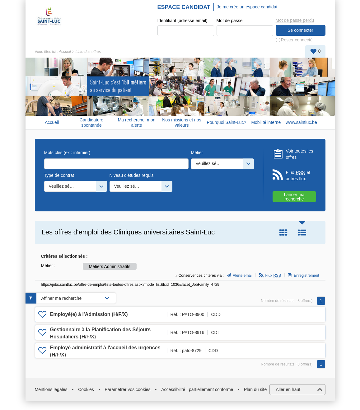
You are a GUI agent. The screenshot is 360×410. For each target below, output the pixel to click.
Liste (302, 232)
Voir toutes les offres (299, 154)
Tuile (283, 232)
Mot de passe (230, 20)
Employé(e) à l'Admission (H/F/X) (89, 314)
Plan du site (255, 389)
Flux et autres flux (298, 175)
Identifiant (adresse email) (182, 20)
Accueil (65, 51)
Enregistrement (306, 275)
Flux (273, 275)
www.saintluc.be (301, 122)
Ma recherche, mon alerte (137, 122)
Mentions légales (51, 389)
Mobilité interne (266, 122)
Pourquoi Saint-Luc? (226, 122)
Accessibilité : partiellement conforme (197, 389)
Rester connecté (297, 39)
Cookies (86, 389)
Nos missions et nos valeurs (181, 122)
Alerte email (242, 275)
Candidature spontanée (91, 122)
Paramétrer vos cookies (128, 389)
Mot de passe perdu (295, 20)
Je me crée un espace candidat (247, 6)
